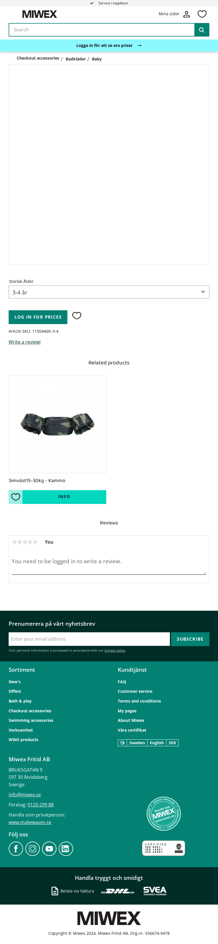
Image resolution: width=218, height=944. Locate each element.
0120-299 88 (41, 805)
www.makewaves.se (30, 822)
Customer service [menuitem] (135, 691)
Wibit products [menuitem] (23, 739)
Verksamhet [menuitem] (21, 730)
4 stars (30, 542)
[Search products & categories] (109, 30)
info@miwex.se (25, 794)
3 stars (24, 542)
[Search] (201, 30)
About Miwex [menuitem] (131, 720)
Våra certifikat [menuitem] (132, 730)
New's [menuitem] (15, 681)
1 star (14, 542)
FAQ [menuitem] (122, 681)
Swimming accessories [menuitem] (31, 720)
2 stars (19, 542)
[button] (201, 14)
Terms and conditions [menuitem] (139, 701)
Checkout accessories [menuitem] (30, 710)
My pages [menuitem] (127, 710)
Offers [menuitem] (15, 691)
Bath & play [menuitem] (20, 701)
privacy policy (115, 650)
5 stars (35, 542)
